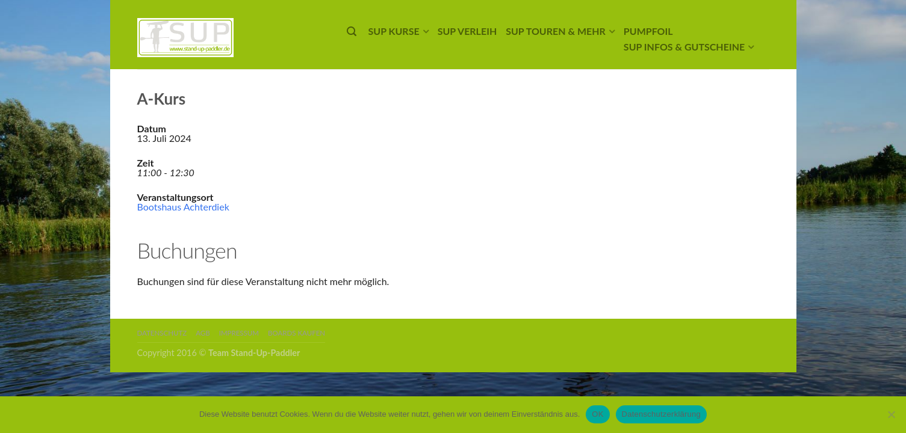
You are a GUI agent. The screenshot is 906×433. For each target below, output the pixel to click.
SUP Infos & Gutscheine (684, 46)
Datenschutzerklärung (661, 414)
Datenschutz (162, 333)
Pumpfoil (648, 31)
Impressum (239, 333)
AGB (202, 333)
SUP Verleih (467, 31)
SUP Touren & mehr (556, 31)
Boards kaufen (296, 333)
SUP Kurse (394, 31)
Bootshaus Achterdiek (183, 206)
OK (597, 414)
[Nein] (891, 414)
